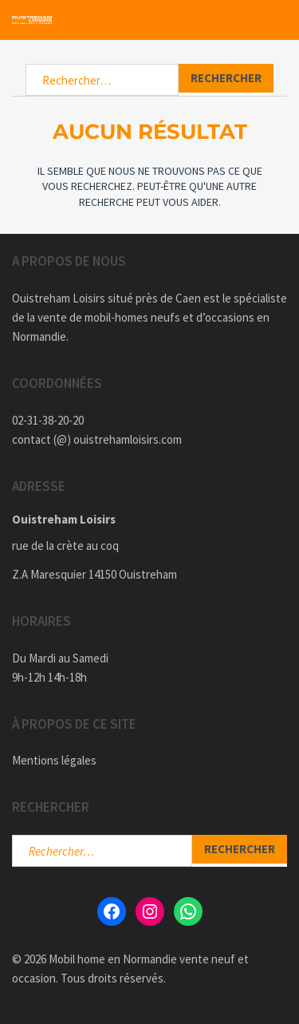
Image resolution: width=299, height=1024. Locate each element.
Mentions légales (54, 760)
